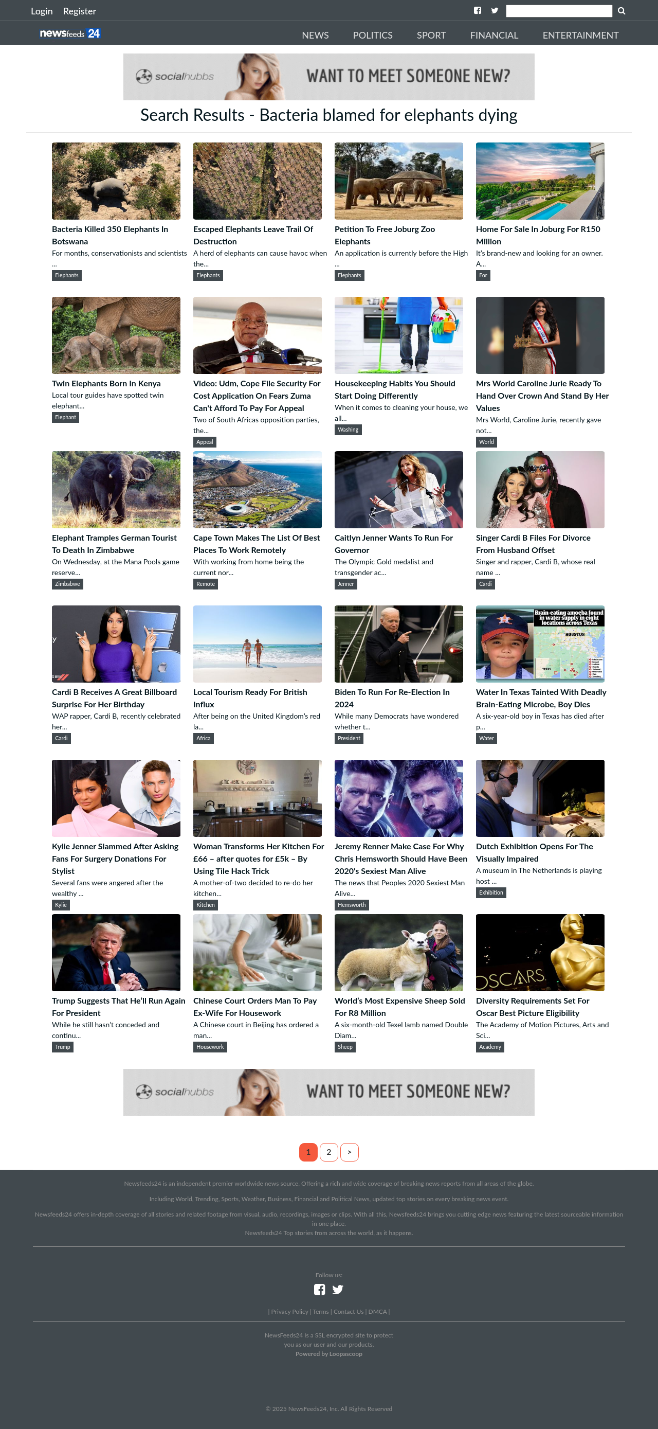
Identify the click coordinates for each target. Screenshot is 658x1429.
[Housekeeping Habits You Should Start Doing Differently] (399, 371)
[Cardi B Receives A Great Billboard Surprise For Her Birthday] (116, 679)
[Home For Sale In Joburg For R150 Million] (540, 216)
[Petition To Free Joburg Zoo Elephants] (399, 216)
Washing (348, 429)
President (349, 738)
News (315, 35)
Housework (210, 1047)
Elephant (65, 417)
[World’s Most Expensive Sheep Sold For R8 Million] (399, 988)
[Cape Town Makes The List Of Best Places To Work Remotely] (257, 525)
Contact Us (348, 1311)
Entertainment (581, 35)
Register (79, 10)
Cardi (485, 584)
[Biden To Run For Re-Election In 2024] (399, 679)
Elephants (66, 275)
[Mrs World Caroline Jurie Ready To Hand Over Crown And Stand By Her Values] (540, 371)
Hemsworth (351, 905)
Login (42, 10)
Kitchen (205, 905)
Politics (373, 35)
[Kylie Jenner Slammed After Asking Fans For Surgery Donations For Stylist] (116, 833)
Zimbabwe (67, 584)
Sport (431, 35)
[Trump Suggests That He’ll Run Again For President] (116, 988)
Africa (203, 738)
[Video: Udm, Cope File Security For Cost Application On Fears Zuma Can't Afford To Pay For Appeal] (257, 371)
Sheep (345, 1047)
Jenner (346, 584)
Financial (494, 35)
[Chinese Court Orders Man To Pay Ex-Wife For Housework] (257, 988)
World (486, 442)
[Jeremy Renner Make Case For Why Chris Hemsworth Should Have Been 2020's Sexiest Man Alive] (399, 833)
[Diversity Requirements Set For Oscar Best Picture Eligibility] (540, 988)
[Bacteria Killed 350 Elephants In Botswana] (116, 216)
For (483, 275)
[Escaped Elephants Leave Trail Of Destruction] (257, 216)
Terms (320, 1311)
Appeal (204, 442)
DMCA (378, 1311)
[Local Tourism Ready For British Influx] (257, 679)
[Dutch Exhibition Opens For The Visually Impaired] (540, 833)
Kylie (61, 905)
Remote (205, 584)
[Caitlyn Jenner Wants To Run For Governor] (399, 525)
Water (486, 738)
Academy (490, 1047)
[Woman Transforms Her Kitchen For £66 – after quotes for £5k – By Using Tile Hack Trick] (257, 833)
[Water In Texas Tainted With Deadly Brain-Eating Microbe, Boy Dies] (540, 679)
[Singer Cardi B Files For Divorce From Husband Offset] (540, 525)
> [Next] (349, 1151)
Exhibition (491, 892)
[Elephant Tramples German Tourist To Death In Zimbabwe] (116, 525)
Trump (62, 1047)
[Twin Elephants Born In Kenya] (116, 371)
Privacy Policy (289, 1311)
